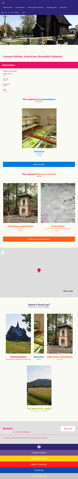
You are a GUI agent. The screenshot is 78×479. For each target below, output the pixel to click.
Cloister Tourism (39, 453)
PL (8, 12)
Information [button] (63, 7)
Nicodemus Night (39, 458)
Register (16, 12)
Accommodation (19, 7)
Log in (23, 12)
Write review (68, 429)
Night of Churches (39, 464)
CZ (2, 12)
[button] (39, 270)
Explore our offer (39, 164)
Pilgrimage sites (7, 7)
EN (5, 12)
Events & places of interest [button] (36, 7)
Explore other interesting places (39, 239)
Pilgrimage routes (52, 7)
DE (11, 12)
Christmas (39, 470)
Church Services (39, 476)
